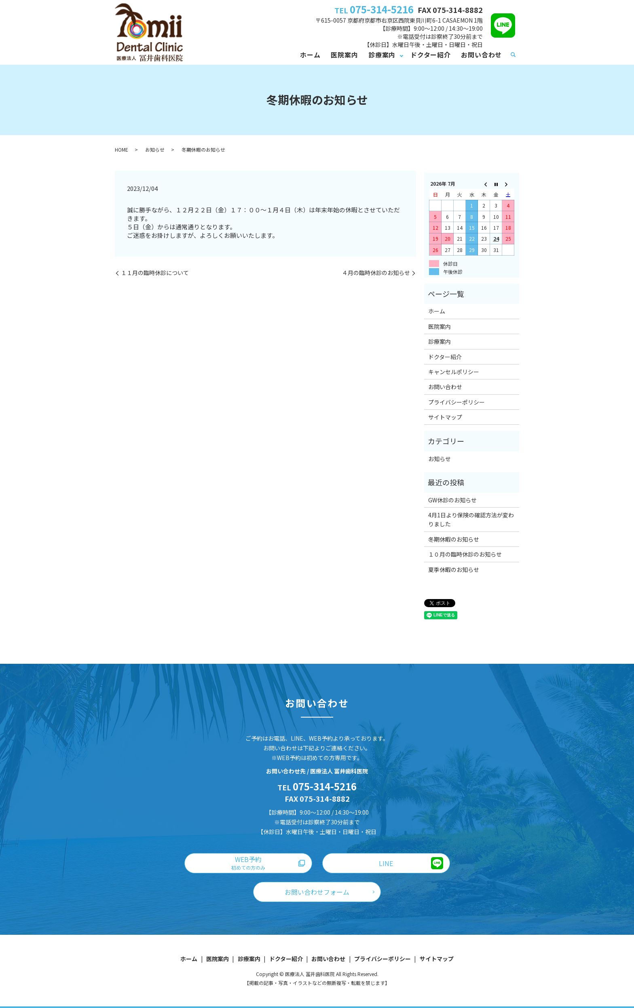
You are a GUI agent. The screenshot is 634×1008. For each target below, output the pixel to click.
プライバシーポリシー (456, 402)
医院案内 (344, 54)
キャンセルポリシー (453, 372)
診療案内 (381, 54)
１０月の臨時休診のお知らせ (465, 554)
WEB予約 (248, 862)
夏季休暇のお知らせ (453, 569)
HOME (121, 149)
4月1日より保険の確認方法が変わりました (471, 519)
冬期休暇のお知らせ (453, 539)
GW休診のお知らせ (452, 500)
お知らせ (155, 149)
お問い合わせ (481, 54)
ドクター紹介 (430, 54)
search (513, 55)
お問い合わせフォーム (317, 892)
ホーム (310, 54)
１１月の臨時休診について (155, 273)
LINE (386, 863)
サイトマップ (445, 417)
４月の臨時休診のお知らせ (376, 273)
